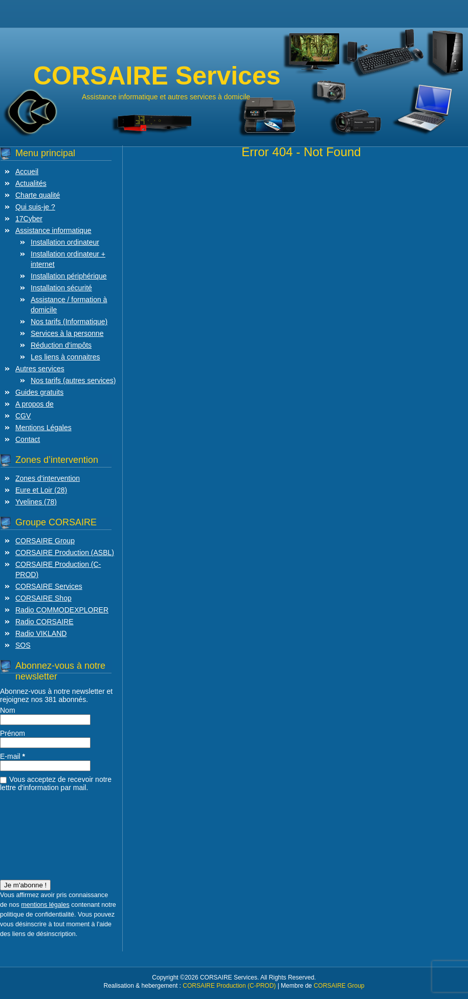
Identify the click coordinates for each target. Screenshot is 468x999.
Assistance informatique (53, 230)
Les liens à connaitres (65, 357)
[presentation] (42, 832)
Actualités (31, 183)
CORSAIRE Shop (43, 598)
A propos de (34, 404)
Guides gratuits (39, 392)
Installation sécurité (61, 288)
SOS (23, 645)
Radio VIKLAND (40, 633)
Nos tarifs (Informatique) (69, 321)
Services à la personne (67, 333)
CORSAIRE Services (48, 586)
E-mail (12, 756)
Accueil (26, 171)
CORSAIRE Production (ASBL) (64, 552)
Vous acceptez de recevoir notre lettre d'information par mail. (56, 783)
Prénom (12, 733)
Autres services (39, 369)
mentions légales (45, 904)
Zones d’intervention (47, 478)
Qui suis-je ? (35, 207)
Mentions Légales (43, 427)
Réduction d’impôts (61, 345)
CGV (23, 416)
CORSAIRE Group (45, 541)
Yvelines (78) (36, 502)
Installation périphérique (69, 276)
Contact (27, 439)
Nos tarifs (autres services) (73, 380)
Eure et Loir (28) (41, 490)
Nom (7, 710)
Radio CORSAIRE (44, 622)
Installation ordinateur (65, 242)
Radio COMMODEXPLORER (61, 610)
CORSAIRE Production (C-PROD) (229, 985)
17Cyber (28, 219)
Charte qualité (37, 195)
